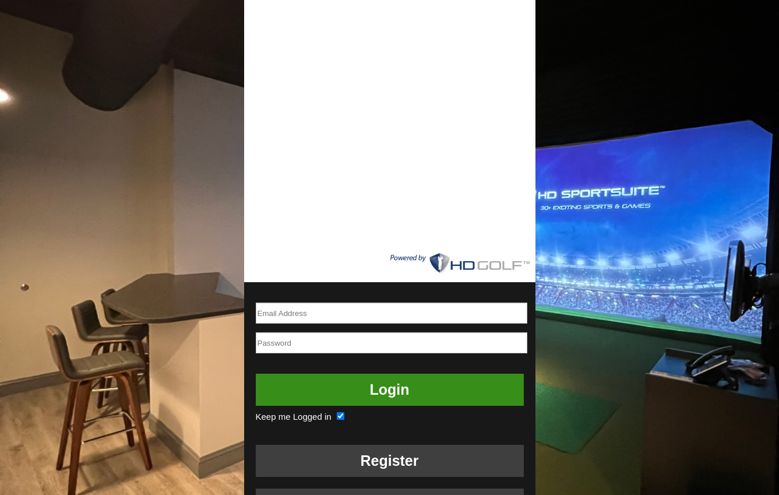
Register (389, 460)
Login (389, 389)
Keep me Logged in (301, 417)
